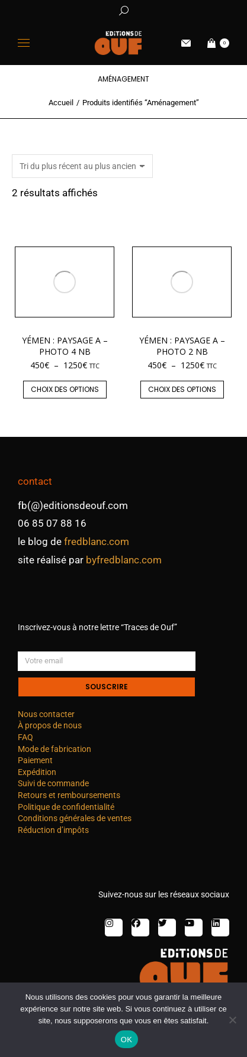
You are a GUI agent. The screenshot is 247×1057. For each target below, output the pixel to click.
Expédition (37, 772)
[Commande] (82, 166)
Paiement (35, 760)
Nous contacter (46, 714)
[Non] (232, 1020)
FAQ (25, 737)
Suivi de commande (53, 783)
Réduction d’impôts (53, 830)
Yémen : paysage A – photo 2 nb (182, 345)
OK (126, 1039)
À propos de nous (50, 725)
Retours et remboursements (69, 795)
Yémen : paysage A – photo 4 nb (65, 345)
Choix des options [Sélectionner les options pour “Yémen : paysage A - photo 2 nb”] (182, 389)
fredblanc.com (96, 541)
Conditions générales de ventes (74, 818)
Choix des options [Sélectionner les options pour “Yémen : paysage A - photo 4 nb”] (65, 389)
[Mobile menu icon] (23, 42)
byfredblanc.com (124, 560)
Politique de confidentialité (66, 807)
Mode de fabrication (54, 749)
